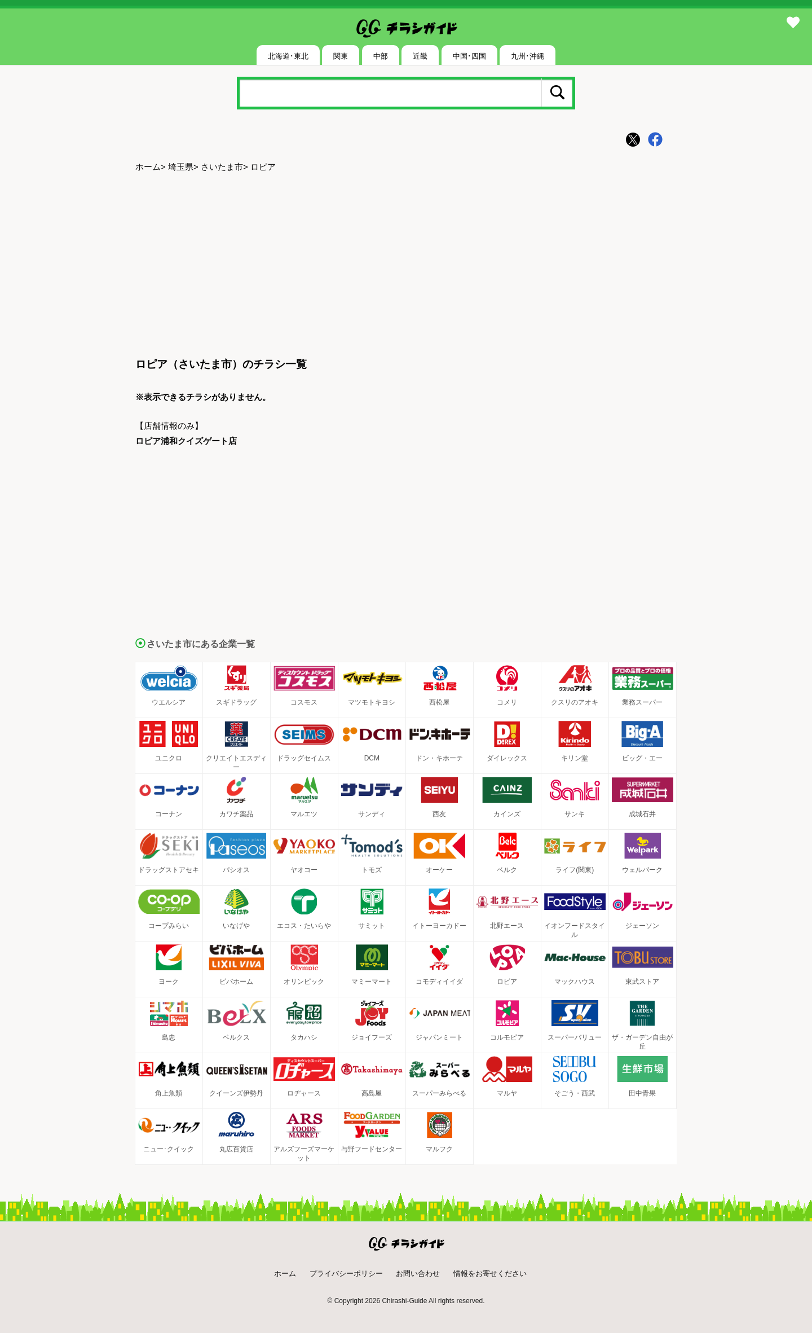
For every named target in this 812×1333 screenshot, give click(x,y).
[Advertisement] (406, 266)
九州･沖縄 (527, 56)
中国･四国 (469, 56)
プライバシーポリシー (346, 1273)
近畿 (420, 56)
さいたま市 (222, 166)
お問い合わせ (418, 1273)
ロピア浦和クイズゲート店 (186, 441)
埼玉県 (180, 166)
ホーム (148, 166)
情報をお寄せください (490, 1273)
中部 (380, 56)
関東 (340, 56)
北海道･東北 (288, 56)
